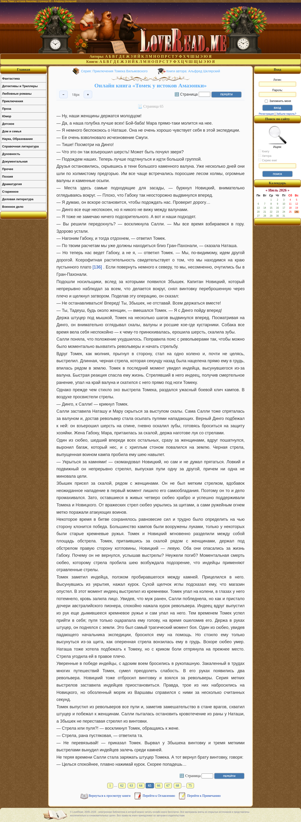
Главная (23, 69)
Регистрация (266, 113)
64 (141, 785)
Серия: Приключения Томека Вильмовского (114, 71)
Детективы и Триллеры (20, 86)
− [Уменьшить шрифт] (63, 94)
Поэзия (7, 176)
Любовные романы (17, 93)
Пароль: (277, 93)
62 (122, 785)
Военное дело (13, 206)
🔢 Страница (186, 94)
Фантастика (11, 78)
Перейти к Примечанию (204, 796)
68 (177, 785)
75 (190, 785)
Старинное (10, 191)
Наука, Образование (17, 139)
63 (131, 785)
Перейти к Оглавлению (159, 796)
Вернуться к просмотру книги (110, 796)
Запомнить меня (278, 101)
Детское (8, 124)
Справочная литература (20, 146)
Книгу (263, 151)
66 (158, 785)
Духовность (11, 154)
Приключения (12, 101)
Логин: (277, 82)
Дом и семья (11, 131)
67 (168, 785)
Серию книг (267, 160)
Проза (6, 108)
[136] (97, 267)
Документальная (15, 161)
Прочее (7, 169)
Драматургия (12, 184)
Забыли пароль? (286, 113)
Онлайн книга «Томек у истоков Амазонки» (150, 85)
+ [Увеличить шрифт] (88, 94)
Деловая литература (17, 199)
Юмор (6, 116)
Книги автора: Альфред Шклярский (193, 71)
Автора (264, 156)
